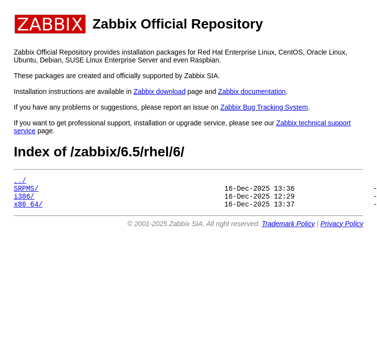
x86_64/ (28, 209)
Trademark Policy (288, 230)
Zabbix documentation (252, 91)
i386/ (24, 200)
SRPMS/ (26, 191)
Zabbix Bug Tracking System (264, 107)
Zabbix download (160, 91)
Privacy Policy (341, 230)
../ (20, 181)
